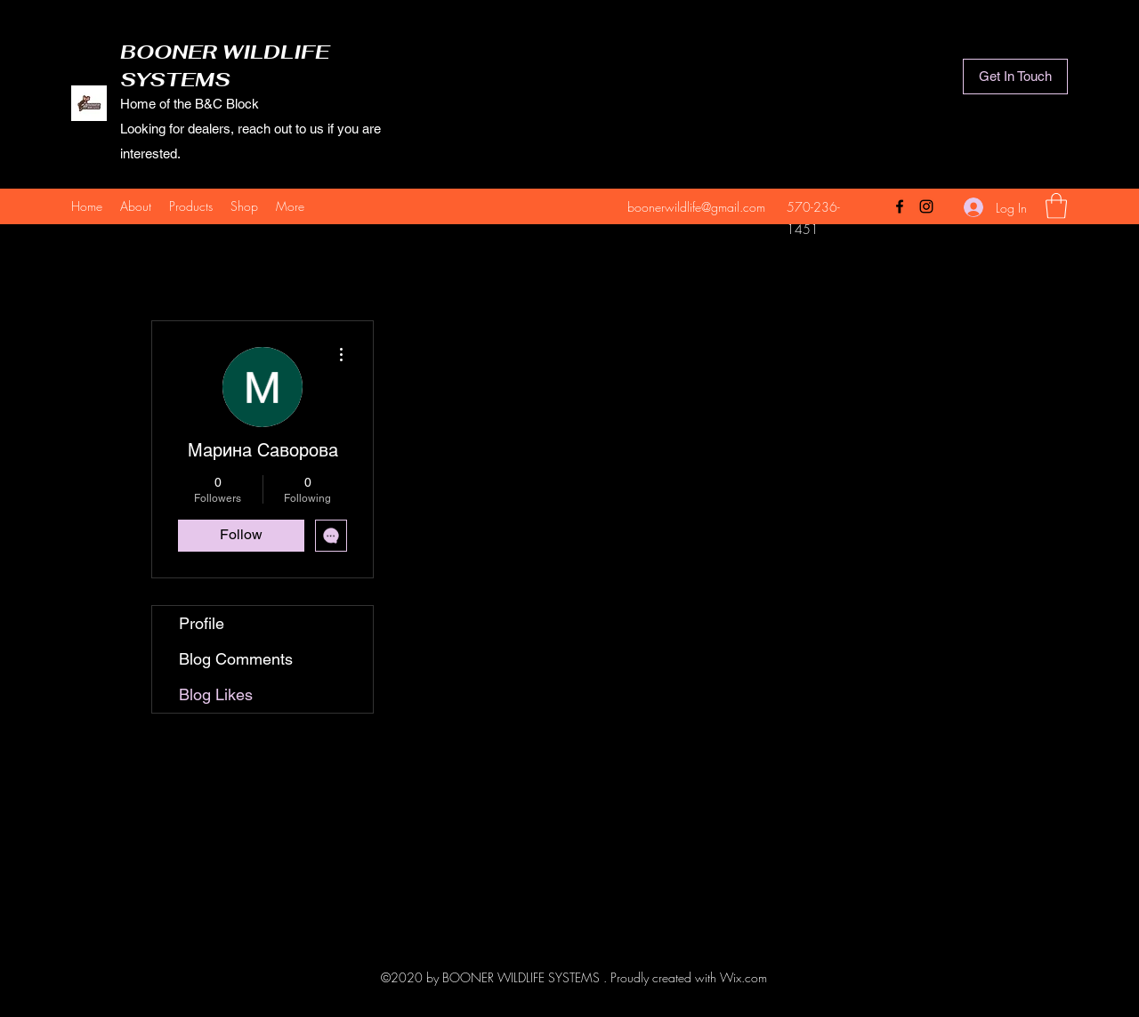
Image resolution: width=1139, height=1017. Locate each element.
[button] (1056, 206)
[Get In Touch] (1015, 76)
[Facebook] (900, 206)
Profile (201, 623)
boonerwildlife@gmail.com (696, 206)
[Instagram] (926, 206)
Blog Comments (236, 659)
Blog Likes (216, 694)
